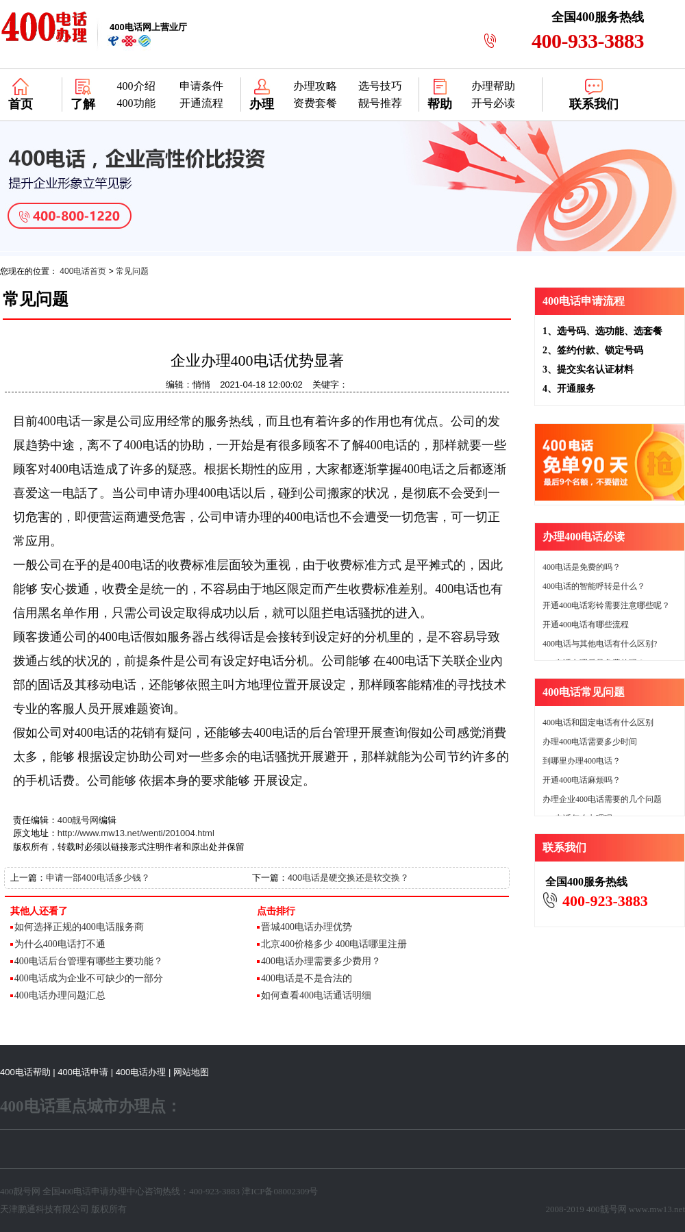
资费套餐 (315, 103)
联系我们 (594, 104)
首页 (20, 104)
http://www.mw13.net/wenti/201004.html (136, 833)
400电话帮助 (25, 1072)
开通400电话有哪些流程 (586, 624)
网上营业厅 (148, 27)
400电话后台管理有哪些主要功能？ (88, 961)
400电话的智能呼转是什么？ (594, 586)
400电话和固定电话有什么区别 (598, 722)
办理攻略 (315, 86)
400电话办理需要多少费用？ (321, 961)
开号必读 (493, 103)
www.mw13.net (657, 1209)
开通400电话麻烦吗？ (582, 780)
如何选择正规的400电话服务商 (79, 927)
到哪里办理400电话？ (582, 761)
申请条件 (201, 86)
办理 (261, 104)
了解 (83, 104)
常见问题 (132, 271)
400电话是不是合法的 (306, 978)
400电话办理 (141, 1072)
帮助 (439, 104)
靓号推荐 (380, 103)
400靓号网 (78, 820)
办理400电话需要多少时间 (590, 741)
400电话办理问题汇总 (59, 995)
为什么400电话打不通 (59, 944)
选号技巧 (380, 86)
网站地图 (191, 1072)
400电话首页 (83, 271)
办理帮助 (493, 86)
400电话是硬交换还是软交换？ (349, 877)
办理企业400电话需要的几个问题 (602, 799)
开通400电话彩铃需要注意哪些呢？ (606, 605)
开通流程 (201, 103)
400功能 (136, 103)
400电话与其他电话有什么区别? (600, 644)
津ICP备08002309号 (280, 1191)
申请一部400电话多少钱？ (98, 877)
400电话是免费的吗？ (582, 567)
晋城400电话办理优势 (306, 927)
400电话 (76, 1191)
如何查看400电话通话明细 (316, 995)
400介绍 (136, 86)
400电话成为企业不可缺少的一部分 (88, 978)
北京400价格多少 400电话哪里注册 (334, 944)
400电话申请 (83, 1072)
